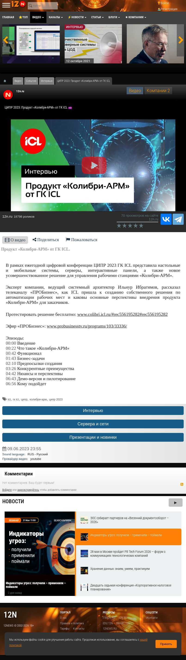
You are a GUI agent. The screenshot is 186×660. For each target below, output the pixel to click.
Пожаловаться (81, 239)
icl (9, 399)
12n (10, 614)
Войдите (7, 489)
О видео (15, 239)
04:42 (11, 373)
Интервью (93, 410)
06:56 (11, 383)
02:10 (11, 363)
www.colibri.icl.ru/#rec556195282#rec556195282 (122, 314)
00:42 (11, 353)
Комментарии (19, 474)
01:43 (11, 358)
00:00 (11, 343)
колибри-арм (38, 399)
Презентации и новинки (92, 437)
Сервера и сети (92, 423)
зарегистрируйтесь (28, 489)
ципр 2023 (56, 399)
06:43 (11, 378)
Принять (166, 644)
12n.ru (20, 91)
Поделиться (46, 239)
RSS (182, 484)
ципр (24, 399)
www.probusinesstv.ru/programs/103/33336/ (87, 326)
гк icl (16, 399)
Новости (13, 501)
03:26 (11, 368)
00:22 (11, 348)
